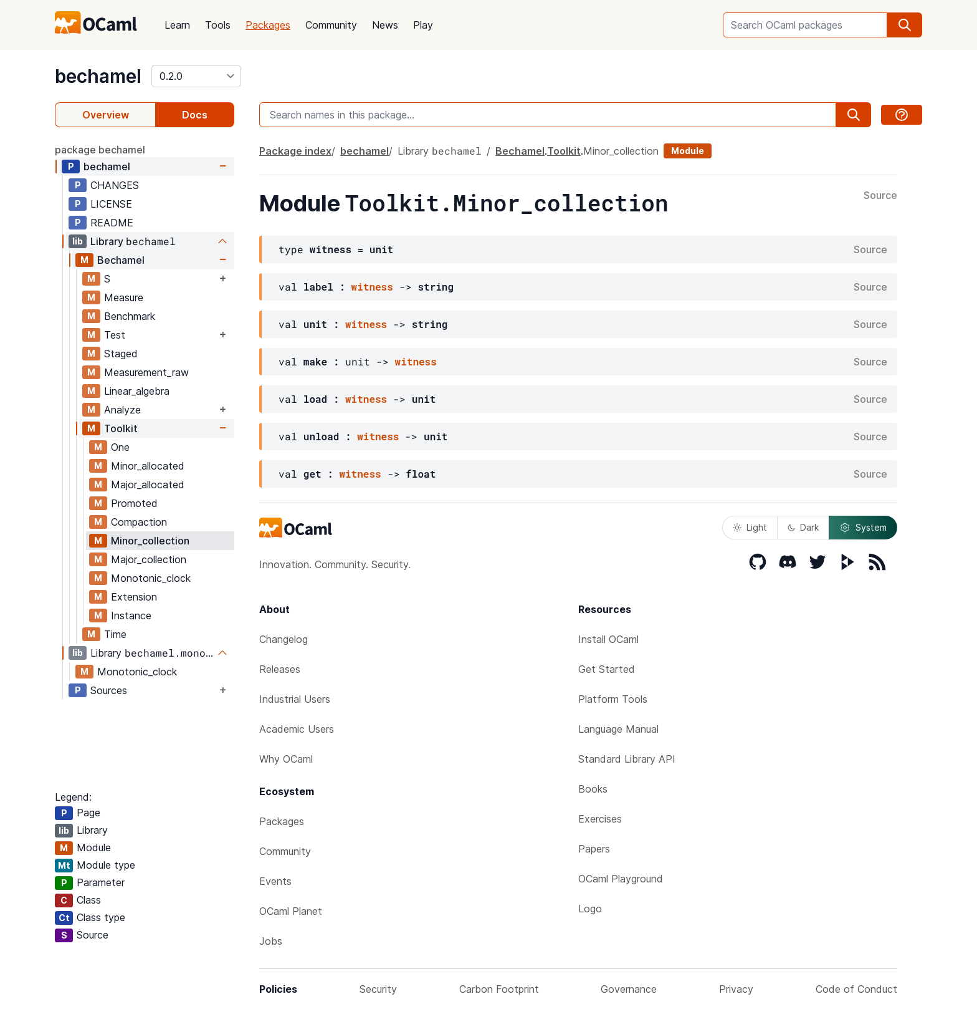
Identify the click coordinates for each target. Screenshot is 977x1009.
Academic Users (296, 729)
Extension (134, 597)
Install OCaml (608, 639)
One (120, 447)
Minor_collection (150, 540)
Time (115, 634)
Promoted (134, 503)
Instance (131, 615)
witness (372, 286)
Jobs (270, 941)
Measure (123, 297)
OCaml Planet (290, 911)
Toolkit (121, 428)
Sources (108, 690)
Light (750, 527)
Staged (121, 353)
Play (423, 25)
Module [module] (687, 150)
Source (880, 195)
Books (593, 789)
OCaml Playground (620, 878)
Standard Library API (626, 759)
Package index (295, 151)
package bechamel (100, 149)
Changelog (283, 639)
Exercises (600, 819)
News (385, 25)
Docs (194, 115)
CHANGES (114, 185)
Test (114, 335)
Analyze (122, 409)
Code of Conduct (856, 989)
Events (275, 881)
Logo (590, 908)
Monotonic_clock (151, 578)
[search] (904, 24)
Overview (105, 115)
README (111, 222)
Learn (177, 25)
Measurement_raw (146, 372)
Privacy (736, 989)
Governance (629, 989)
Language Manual (618, 729)
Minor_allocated (147, 466)
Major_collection (148, 559)
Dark (803, 527)
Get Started (606, 669)
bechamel (98, 76)
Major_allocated (147, 484)
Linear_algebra (136, 391)
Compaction (139, 522)
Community (331, 25)
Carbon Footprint (499, 989)
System (863, 527)
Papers (594, 848)
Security (378, 989)
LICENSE (111, 204)
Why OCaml (286, 759)
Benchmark (129, 316)
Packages (267, 25)
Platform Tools (612, 699)
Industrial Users (294, 699)
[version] (196, 76)
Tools (218, 25)
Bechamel (121, 260)
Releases (279, 669)
